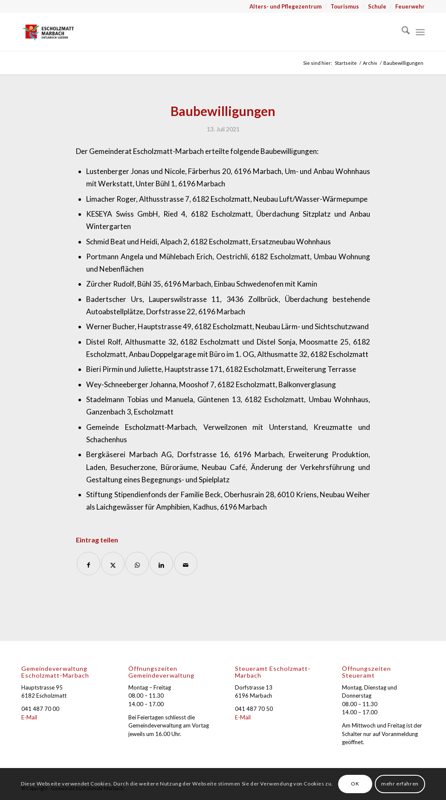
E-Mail (29, 717)
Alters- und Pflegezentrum (285, 6)
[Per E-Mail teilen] (185, 563)
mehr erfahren (400, 783)
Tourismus (344, 6)
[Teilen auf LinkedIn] (161, 563)
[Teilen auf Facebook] (88, 563)
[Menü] (420, 31)
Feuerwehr (410, 6)
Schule (377, 6)
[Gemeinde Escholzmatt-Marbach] (48, 31)
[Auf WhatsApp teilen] (137, 563)
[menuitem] (285, 6)
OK (355, 783)
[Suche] (401, 31)
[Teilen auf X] (113, 563)
